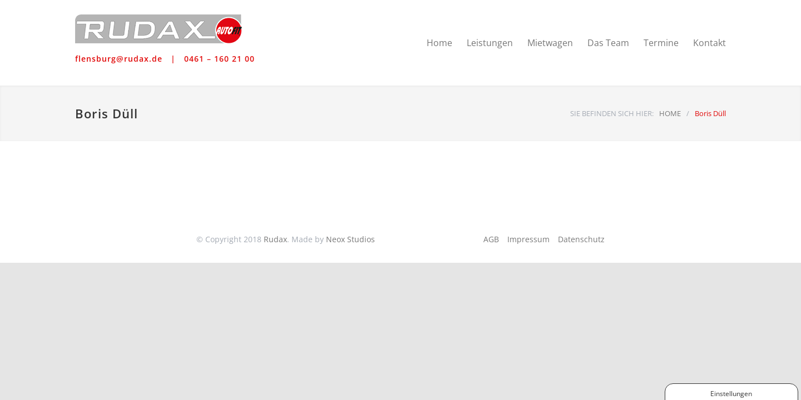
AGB (491, 239)
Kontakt (709, 43)
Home (439, 43)
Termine (661, 43)
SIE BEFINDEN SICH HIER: (612, 113)
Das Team (608, 43)
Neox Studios (350, 239)
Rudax (275, 239)
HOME (670, 113)
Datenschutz (581, 239)
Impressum (528, 239)
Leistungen (490, 43)
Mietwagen (550, 43)
